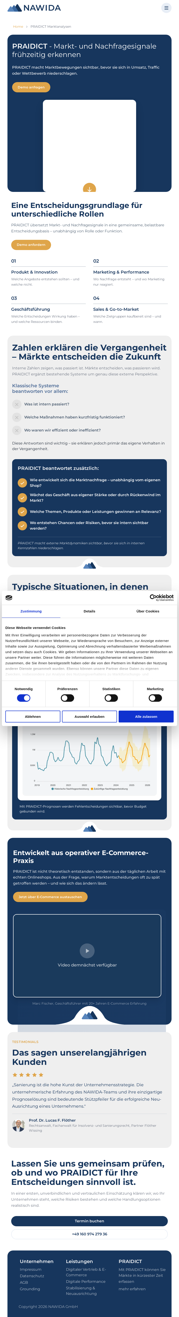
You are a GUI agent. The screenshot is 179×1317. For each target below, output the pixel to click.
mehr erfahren (132, 1289)
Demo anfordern (31, 245)
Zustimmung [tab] (31, 611)
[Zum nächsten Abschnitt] (89, 189)
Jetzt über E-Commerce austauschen (50, 897)
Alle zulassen (146, 717)
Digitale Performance (86, 1281)
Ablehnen (33, 717)
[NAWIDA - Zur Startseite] (34, 8)
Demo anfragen (31, 87)
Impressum (30, 1269)
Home (18, 26)
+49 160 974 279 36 (89, 1234)
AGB (24, 1282)
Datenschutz (32, 1276)
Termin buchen (89, 1221)
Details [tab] (89, 611)
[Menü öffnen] (166, 8)
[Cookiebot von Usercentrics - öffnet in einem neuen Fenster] (153, 597)
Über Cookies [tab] (148, 611)
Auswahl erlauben (89, 717)
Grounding (30, 1289)
